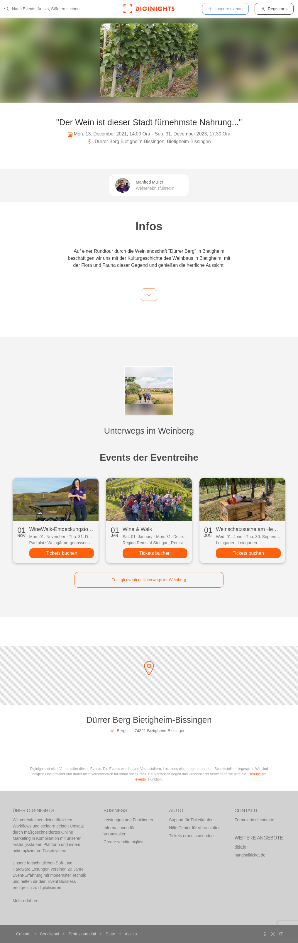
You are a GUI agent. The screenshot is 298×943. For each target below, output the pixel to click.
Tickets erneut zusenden (191, 835)
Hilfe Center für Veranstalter (194, 827)
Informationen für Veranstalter (119, 830)
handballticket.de (250, 855)
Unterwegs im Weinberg (149, 430)
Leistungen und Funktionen (128, 820)
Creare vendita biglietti (124, 841)
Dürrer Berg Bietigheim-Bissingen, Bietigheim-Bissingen (149, 141)
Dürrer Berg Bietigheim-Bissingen (148, 720)
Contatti (23, 934)
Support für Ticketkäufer (191, 820)
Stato (111, 934)
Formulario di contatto (254, 820)
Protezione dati (83, 934)
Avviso (131, 934)
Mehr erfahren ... (28, 900)
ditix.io (240, 847)
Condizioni (50, 934)
